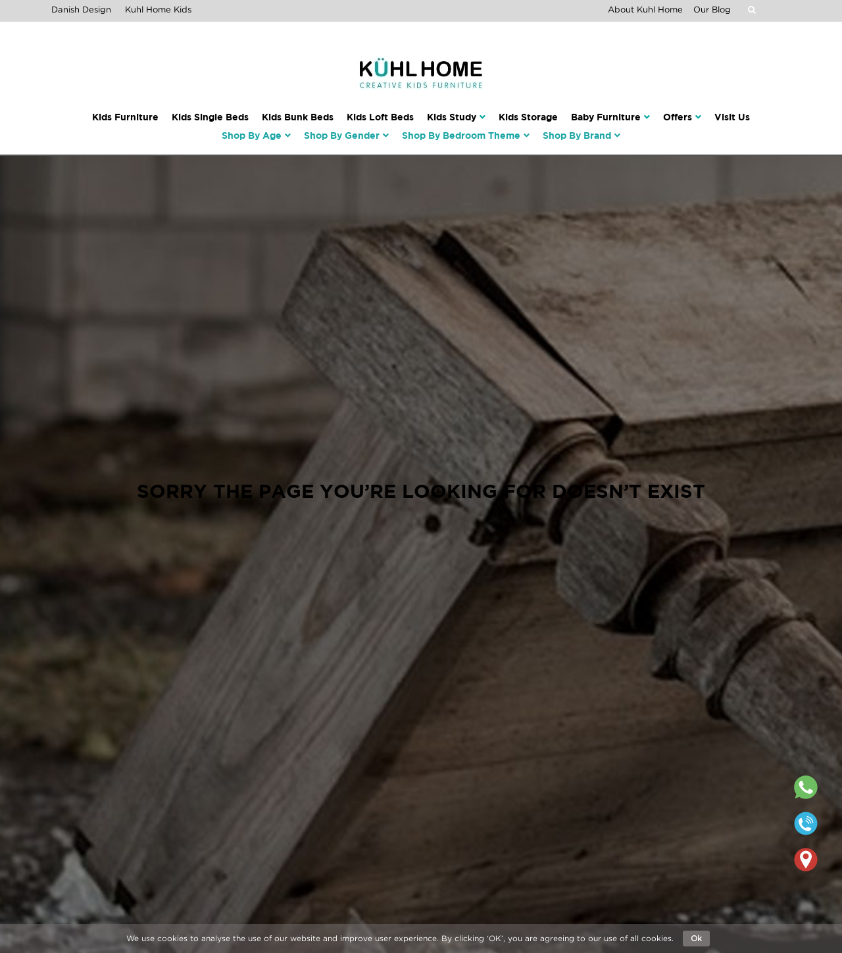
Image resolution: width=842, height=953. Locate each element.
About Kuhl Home (645, 9)
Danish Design (81, 9)
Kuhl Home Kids (158, 9)
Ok (696, 938)
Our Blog (712, 9)
